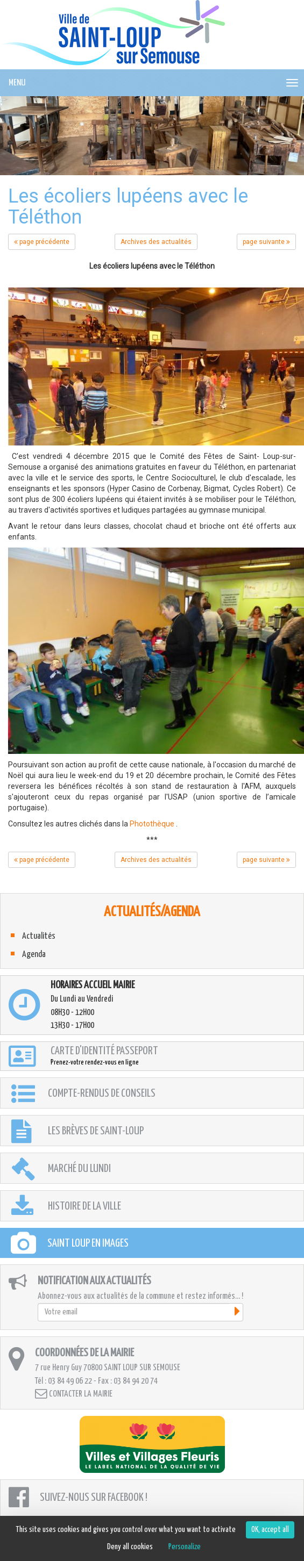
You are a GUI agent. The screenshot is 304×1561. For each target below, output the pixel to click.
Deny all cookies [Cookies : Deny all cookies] (130, 1547)
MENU (17, 83)
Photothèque (152, 823)
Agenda (34, 954)
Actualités (38, 936)
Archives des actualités (156, 242)
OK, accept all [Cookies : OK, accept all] (270, 1530)
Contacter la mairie (73, 1393)
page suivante (266, 242)
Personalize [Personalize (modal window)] (184, 1547)
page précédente (41, 242)
